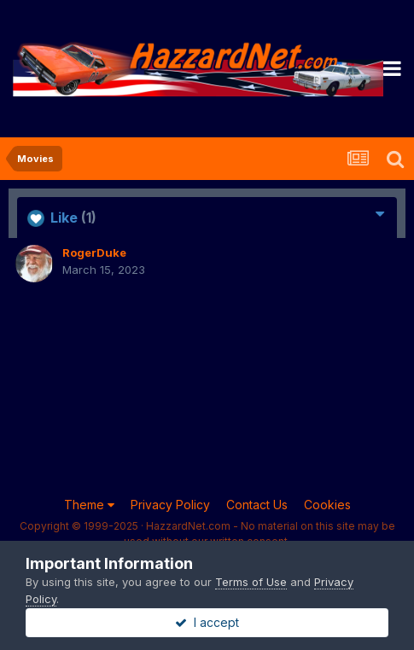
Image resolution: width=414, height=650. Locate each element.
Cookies (327, 504)
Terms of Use (251, 582)
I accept (207, 622)
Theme (89, 504)
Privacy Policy (170, 504)
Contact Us (257, 504)
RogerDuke (94, 252)
